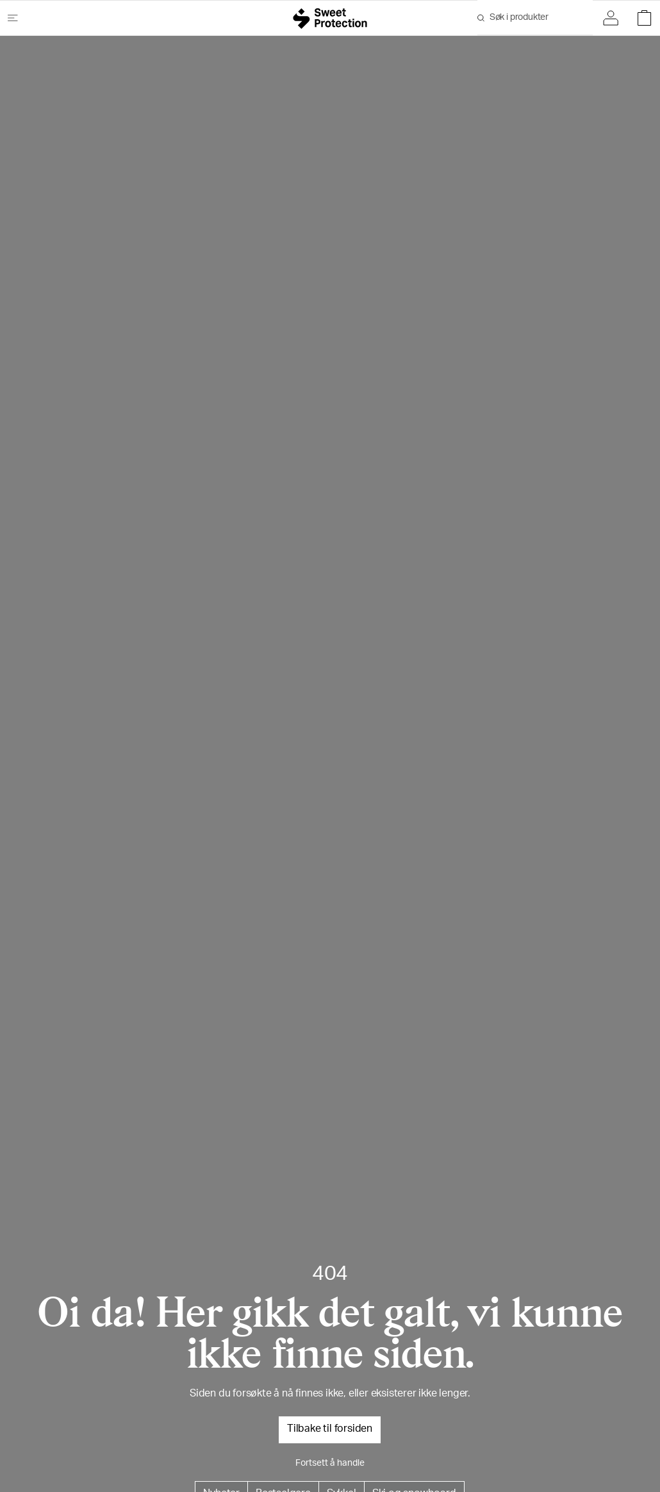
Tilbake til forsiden (329, 1430)
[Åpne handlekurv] (641, 18)
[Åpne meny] (18, 18)
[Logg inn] (614, 18)
